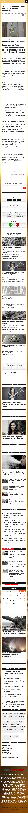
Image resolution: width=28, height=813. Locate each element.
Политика (5, 716)
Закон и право (22, 726)
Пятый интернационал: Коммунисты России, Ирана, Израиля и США (16, 501)
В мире (22, 325)
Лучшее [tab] (20, 548)
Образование (5, 726)
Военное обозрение (20, 719)
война (17, 736)
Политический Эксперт (7, 713)
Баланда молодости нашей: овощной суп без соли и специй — (16, 575)
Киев (19, 200)
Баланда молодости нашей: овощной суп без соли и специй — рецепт (16, 488)
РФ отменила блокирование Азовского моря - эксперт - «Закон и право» (14, 404)
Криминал (16, 713)
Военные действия (7, 736)
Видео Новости (10, 729)
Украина (9, 200)
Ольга (15, 15)
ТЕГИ (15, 200)
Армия (8, 721)
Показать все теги (6, 739)
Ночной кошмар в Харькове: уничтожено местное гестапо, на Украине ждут (13, 654)
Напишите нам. (23, 176)
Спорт (4, 721)
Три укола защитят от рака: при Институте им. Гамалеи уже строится (17, 481)
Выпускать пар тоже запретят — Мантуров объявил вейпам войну (17, 556)
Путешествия (5, 277)
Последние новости (15, 251)
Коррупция (21, 721)
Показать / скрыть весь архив (10, 757)
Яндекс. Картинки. (22, 174)
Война (4, 729)
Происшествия (14, 721)
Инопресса (21, 716)
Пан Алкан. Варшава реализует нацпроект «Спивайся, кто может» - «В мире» (14, 540)
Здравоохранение (18, 552)
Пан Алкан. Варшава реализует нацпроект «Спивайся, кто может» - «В (17, 495)
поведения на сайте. (22, 178)
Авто (22, 729)
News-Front (5, 724)
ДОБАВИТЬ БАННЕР (11, 584)
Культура (15, 716)
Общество (19, 724)
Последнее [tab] (8, 548)
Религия (10, 716)
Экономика (22, 713)
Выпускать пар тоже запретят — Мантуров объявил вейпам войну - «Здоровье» (13, 473)
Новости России (10, 719)
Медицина (17, 729)
